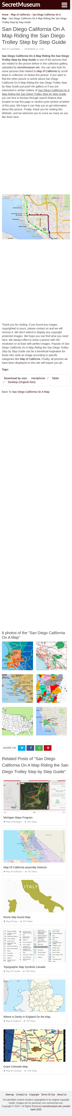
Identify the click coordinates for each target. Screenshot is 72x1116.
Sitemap (10, 1094)
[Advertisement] (36, 157)
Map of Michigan (12, 822)
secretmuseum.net (28, 67)
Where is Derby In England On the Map (26, 1016)
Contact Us (21, 1094)
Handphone (38, 378)
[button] (64, 4)
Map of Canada (11, 971)
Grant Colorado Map (15, 1066)
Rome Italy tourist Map (16, 917)
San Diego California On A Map (30, 391)
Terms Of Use (48, 1094)
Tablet (55, 378)
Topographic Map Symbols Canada (24, 966)
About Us (61, 1094)
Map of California (11, 49)
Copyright (34, 1094)
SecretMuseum (21, 4)
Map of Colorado (12, 1071)
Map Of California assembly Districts (25, 867)
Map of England (12, 1021)
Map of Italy (10, 921)
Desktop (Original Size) (22, 382)
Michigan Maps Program (18, 817)
